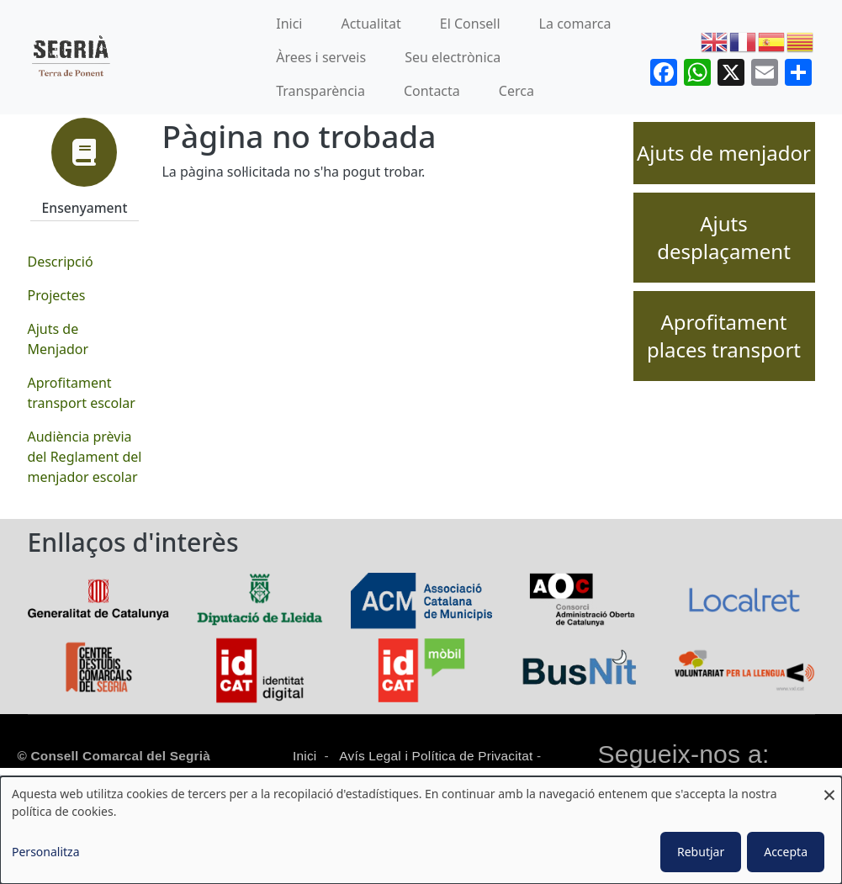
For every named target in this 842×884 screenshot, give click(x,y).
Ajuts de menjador (724, 153)
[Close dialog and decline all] (829, 786)
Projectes (57, 295)
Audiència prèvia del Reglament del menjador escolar (85, 456)
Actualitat (370, 23)
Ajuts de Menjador (58, 339)
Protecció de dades (478, 775)
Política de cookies (345, 775)
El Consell (470, 23)
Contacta (432, 91)
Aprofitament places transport (724, 336)
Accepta (786, 852)
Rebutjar (700, 852)
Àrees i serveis (321, 57)
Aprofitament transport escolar (81, 392)
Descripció (60, 261)
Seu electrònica (452, 57)
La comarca (575, 23)
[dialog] (421, 830)
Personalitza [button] (46, 852)
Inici (289, 23)
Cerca (516, 91)
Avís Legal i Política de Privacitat (435, 756)
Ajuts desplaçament (724, 237)
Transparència (320, 91)
